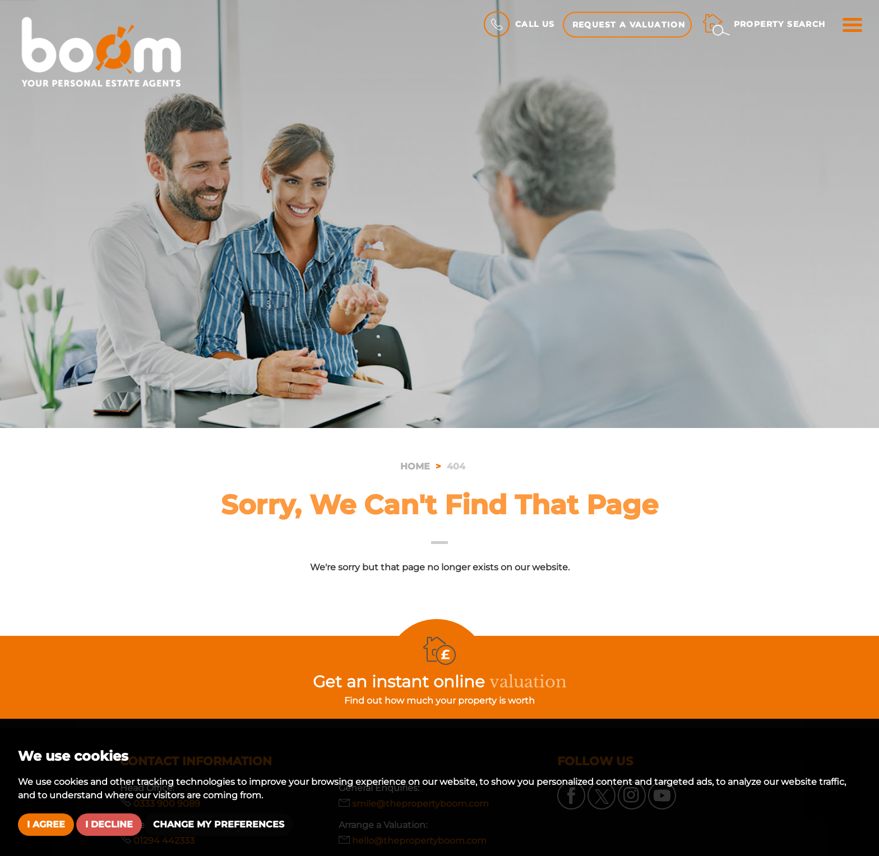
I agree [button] (46, 824)
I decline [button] (109, 824)
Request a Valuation (629, 25)
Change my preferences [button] (218, 824)
